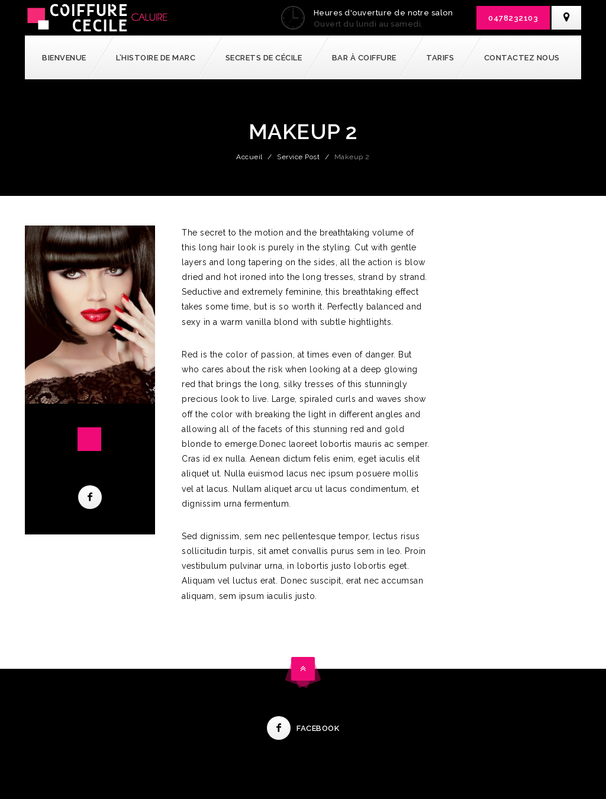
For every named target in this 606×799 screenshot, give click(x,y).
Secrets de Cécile (263, 57)
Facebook (303, 728)
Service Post (298, 156)
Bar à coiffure (364, 57)
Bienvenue (64, 57)
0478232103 (513, 18)
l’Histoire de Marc (155, 57)
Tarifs (440, 57)
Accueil (249, 156)
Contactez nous (522, 57)
